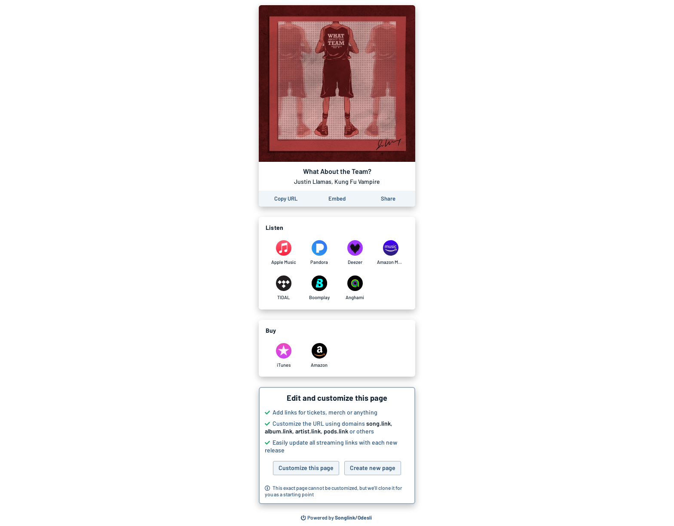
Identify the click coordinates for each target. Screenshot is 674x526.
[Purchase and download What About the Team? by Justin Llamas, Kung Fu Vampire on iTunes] (283, 355)
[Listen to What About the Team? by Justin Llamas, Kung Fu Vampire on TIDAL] (283, 288)
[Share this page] (388, 198)
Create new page (372, 467)
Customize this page (306, 467)
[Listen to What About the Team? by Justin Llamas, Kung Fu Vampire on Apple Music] (283, 252)
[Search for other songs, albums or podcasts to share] (336, 517)
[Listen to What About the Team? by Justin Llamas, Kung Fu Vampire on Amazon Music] (390, 252)
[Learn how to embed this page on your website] (337, 198)
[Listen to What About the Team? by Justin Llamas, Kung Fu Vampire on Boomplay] (319, 288)
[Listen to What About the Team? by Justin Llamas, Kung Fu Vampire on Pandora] (319, 252)
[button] (337, 445)
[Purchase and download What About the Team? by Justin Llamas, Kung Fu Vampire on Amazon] (319, 355)
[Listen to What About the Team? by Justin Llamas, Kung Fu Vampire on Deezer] (355, 252)
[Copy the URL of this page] (286, 198)
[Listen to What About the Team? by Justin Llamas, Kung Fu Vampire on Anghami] (355, 288)
